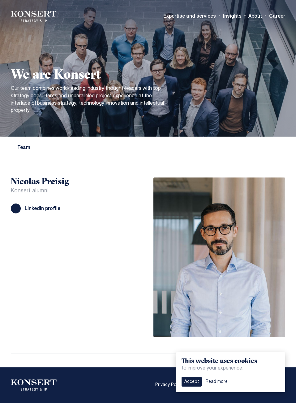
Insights (232, 16)
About (255, 16)
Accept (191, 381)
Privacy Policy (169, 385)
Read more (217, 381)
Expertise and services (189, 16)
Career (277, 16)
